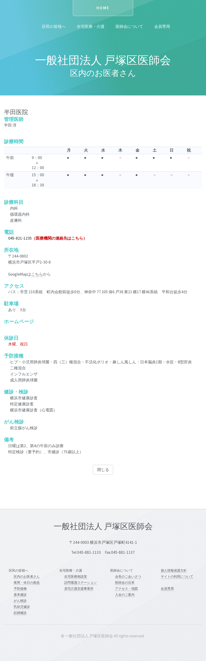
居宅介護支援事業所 (78, 588)
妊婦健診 (20, 613)
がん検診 (20, 601)
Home (103, 7)
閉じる (103, 469)
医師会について (129, 26)
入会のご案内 (125, 595)
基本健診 (20, 595)
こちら (37, 274)
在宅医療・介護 (90, 26)
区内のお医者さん (27, 576)
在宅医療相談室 (75, 576)
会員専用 (162, 26)
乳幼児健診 (22, 607)
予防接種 (20, 588)
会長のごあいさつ (128, 576)
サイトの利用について (177, 576)
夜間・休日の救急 (27, 582)
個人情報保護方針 (174, 570)
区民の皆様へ (54, 26)
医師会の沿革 (125, 582)
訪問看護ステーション (80, 582)
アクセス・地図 (126, 588)
